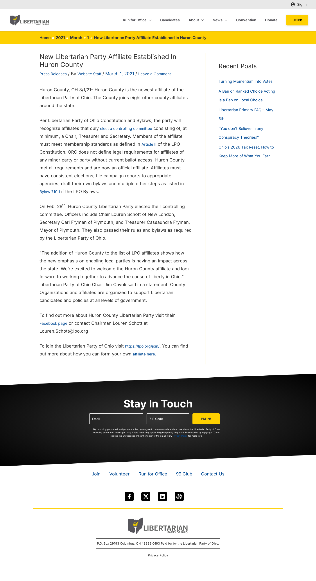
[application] (158, 20)
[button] (297, 20)
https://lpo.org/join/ (145, 346)
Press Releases (56, 73)
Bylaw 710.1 (51, 191)
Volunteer (119, 474)
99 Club (184, 474)
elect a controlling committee (130, 128)
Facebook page (56, 323)
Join (96, 474)
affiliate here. (155, 354)
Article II (150, 144)
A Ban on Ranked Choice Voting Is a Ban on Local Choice (244, 108)
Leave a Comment (167, 73)
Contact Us (212, 474)
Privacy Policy (180, 435)
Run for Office (152, 474)
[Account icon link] (299, 4)
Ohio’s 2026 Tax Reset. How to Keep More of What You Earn (247, 173)
